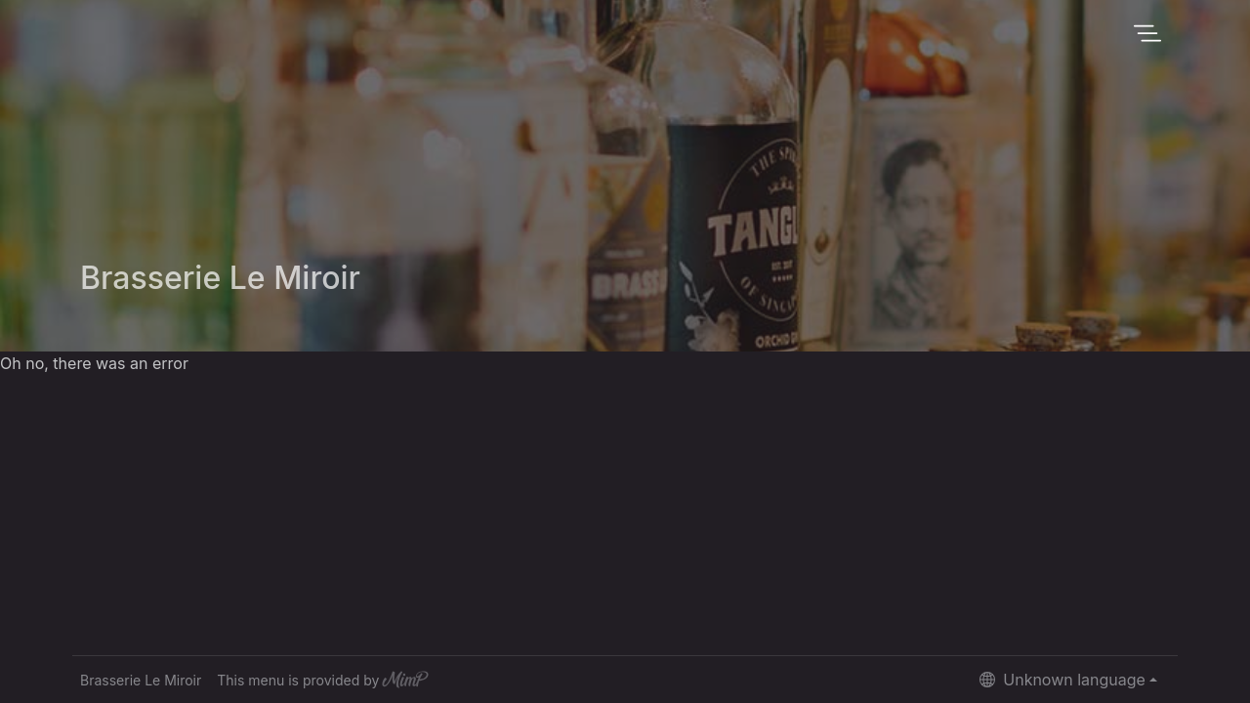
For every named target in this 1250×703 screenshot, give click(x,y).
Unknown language (1062, 679)
